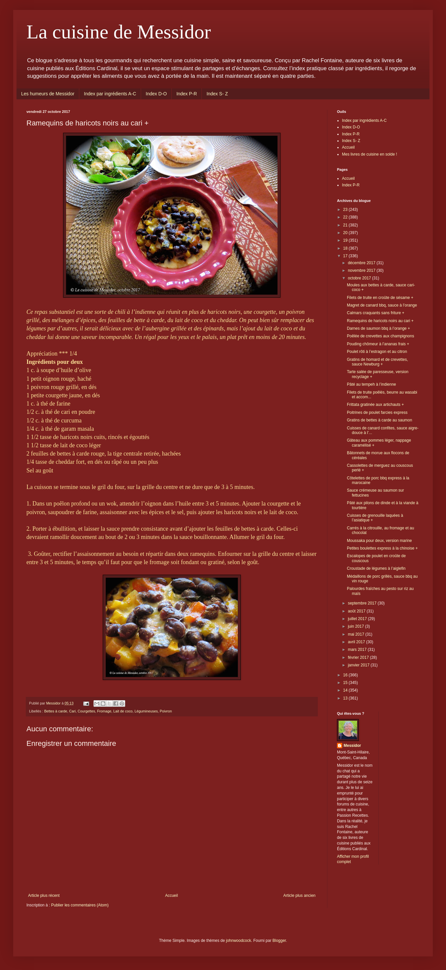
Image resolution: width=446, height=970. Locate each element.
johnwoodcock (238, 940)
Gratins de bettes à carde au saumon (379, 420)
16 (346, 675)
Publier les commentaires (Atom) (80, 905)
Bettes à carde (55, 711)
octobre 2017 (360, 278)
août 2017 (357, 611)
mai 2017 (356, 634)
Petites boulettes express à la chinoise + (382, 548)
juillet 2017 (358, 618)
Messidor (352, 745)
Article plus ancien (299, 895)
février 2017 (359, 657)
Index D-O (156, 93)
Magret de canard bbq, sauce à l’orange (382, 305)
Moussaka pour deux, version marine (379, 540)
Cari (72, 711)
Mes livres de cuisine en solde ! (369, 154)
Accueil (171, 895)
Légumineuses (146, 711)
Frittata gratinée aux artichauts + (375, 404)
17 (346, 256)
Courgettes (86, 711)
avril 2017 (357, 642)
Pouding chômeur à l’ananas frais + (378, 344)
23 (346, 209)
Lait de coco (122, 711)
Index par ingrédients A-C (110, 93)
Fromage (104, 711)
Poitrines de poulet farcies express (377, 412)
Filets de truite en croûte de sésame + (380, 297)
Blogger (279, 940)
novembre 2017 (362, 270)
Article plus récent (43, 895)
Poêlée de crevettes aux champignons (380, 336)
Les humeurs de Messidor (47, 93)
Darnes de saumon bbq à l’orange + (378, 328)
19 (346, 240)
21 (346, 225)
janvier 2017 (359, 665)
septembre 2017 (363, 603)
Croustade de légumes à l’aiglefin (376, 568)
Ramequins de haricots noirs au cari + (380, 320)
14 (346, 690)
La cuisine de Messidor (118, 32)
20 (346, 232)
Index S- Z (217, 93)
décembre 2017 (362, 263)
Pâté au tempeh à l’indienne (371, 384)
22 (346, 217)
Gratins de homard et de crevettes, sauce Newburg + (377, 361)
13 (346, 698)
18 (346, 248)
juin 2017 (356, 626)
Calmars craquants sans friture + (375, 313)
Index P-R (186, 93)
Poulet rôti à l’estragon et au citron (377, 351)
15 (346, 682)
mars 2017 (358, 649)
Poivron (166, 711)
